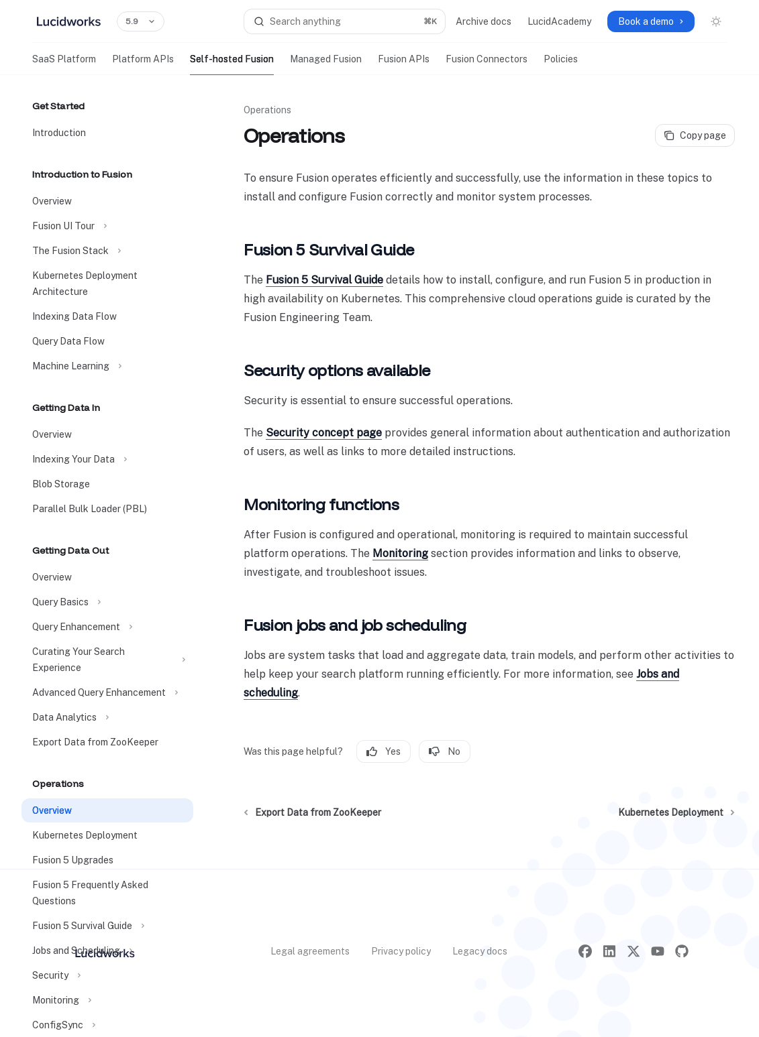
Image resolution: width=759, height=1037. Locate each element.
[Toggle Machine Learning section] (107, 366)
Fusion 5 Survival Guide (324, 279)
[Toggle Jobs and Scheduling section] (107, 950)
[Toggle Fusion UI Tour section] (107, 226)
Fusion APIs (403, 64)
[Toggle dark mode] (716, 21)
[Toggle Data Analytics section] (107, 717)
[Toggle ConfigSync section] (107, 1025)
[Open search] (345, 21)
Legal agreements (310, 951)
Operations (267, 110)
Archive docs (483, 21)
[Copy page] (695, 135)
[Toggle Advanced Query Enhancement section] (107, 692)
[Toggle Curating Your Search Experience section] (107, 659)
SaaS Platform (64, 64)
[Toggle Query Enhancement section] (107, 627)
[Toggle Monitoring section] (107, 1000)
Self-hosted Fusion (232, 64)
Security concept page (324, 432)
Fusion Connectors (486, 64)
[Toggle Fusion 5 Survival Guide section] (107, 926)
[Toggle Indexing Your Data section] (107, 459)
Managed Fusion (326, 64)
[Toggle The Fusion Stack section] (107, 251)
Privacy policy (401, 951)
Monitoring (400, 553)
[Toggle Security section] (107, 975)
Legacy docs (479, 951)
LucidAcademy (559, 21)
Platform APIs (143, 64)
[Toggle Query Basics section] (107, 602)
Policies (561, 64)
